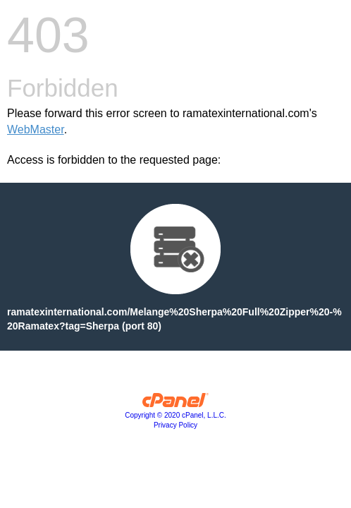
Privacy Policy (175, 425)
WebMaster (35, 129)
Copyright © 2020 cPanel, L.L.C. (175, 415)
